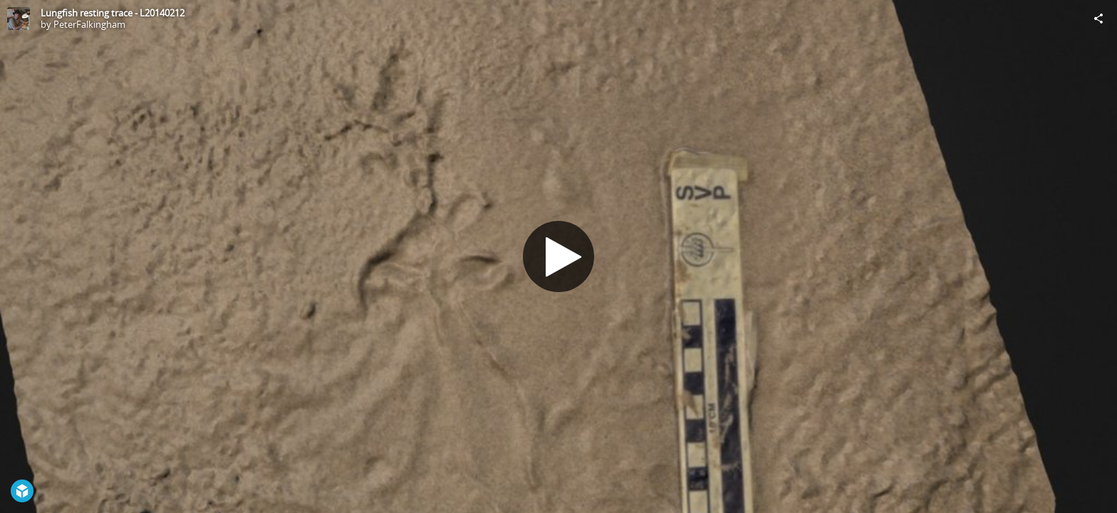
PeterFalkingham (89, 24)
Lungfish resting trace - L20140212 (113, 12)
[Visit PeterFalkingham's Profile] (18, 18)
